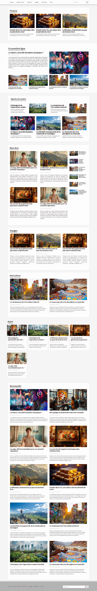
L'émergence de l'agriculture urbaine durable (37, 87)
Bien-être (29, 2)
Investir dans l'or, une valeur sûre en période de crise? (22, 31)
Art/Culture (44, 2)
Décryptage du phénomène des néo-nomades (82, 153)
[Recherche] (79, 2)
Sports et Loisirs (20, 2)
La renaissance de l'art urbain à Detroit (58, 87)
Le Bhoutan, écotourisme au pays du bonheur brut (74, 31)
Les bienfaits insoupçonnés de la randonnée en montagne (79, 87)
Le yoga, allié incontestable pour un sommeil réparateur (23, 168)
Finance (11, 2)
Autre (51, 2)
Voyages (36, 2)
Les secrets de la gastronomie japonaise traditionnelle (21, 205)
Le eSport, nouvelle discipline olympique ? (25, 52)
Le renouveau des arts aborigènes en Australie (15, 87)
